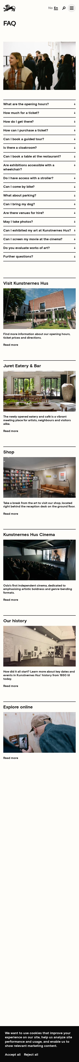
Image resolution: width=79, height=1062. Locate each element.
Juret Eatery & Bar (22, 366)
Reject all (31, 1055)
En (56, 8)
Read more (10, 345)
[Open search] (63, 8)
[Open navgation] (71, 8)
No (50, 8)
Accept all (13, 1055)
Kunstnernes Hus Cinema (29, 534)
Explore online (18, 707)
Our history (15, 621)
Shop (8, 452)
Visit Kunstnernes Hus (25, 283)
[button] (39, 104)
